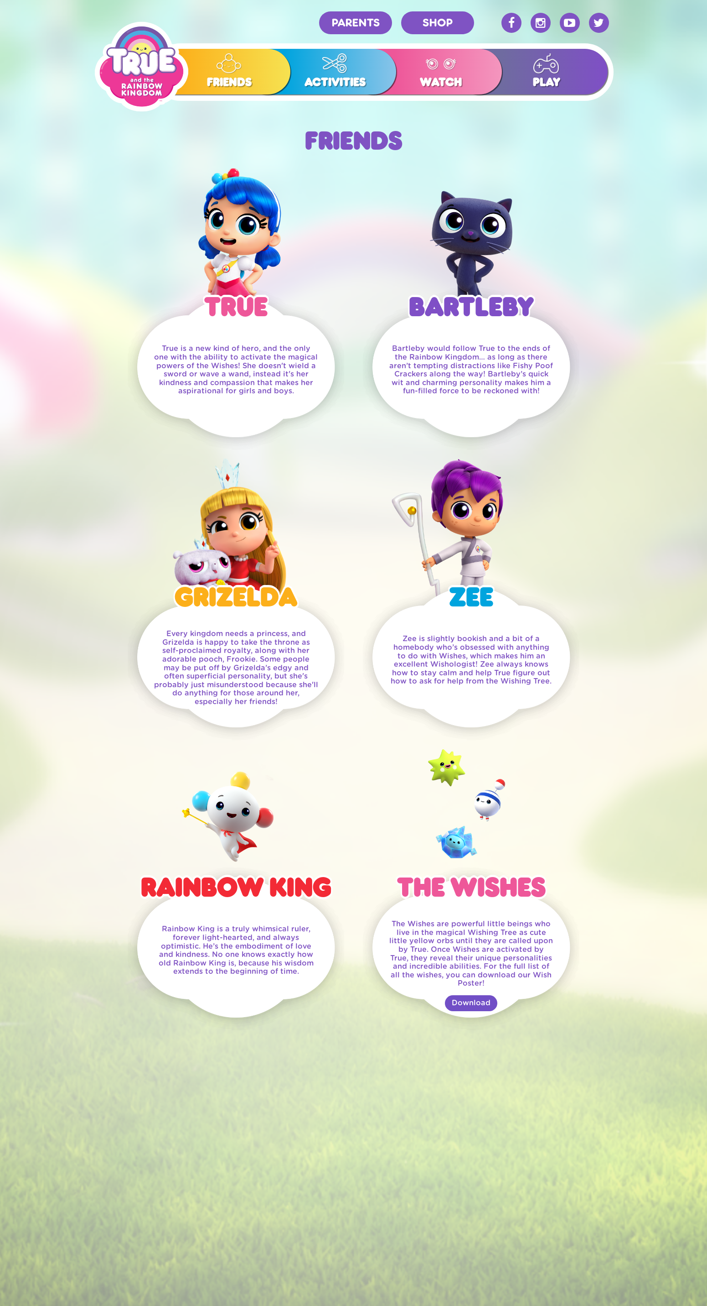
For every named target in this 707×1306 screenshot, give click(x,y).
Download (471, 1003)
